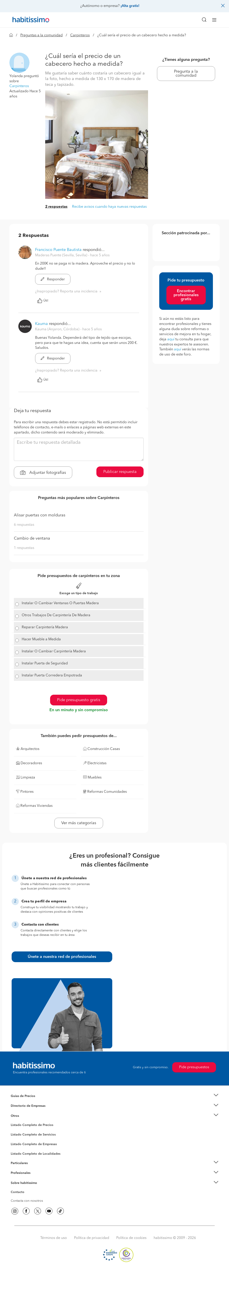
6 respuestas (24, 525)
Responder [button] (53, 279)
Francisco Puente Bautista (58, 250)
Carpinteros (80, 35)
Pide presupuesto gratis (78, 700)
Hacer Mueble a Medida (41, 639)
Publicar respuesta (120, 472)
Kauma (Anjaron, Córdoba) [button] (57, 329)
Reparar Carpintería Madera (45, 627)
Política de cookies (131, 1238)
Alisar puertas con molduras (39, 515)
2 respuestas (56, 207)
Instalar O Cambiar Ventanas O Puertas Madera (60, 603)
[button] (19, 62)
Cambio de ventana (32, 538)
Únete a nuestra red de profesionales (62, 957)
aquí (170, 339)
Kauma (41, 324)
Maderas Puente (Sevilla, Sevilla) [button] (61, 255)
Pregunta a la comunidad (186, 74)
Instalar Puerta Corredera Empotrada (52, 675)
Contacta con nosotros (27, 1200)
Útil (42, 300)
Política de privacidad (91, 1238)
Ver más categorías (78, 823)
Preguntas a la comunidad (41, 35)
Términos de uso (53, 1238)
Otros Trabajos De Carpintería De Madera (56, 615)
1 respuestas (24, 548)
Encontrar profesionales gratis (186, 295)
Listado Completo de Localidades (35, 1153)
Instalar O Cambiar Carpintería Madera (54, 651)
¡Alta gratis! (130, 6)
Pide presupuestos (194, 1067)
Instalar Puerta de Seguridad (45, 663)
